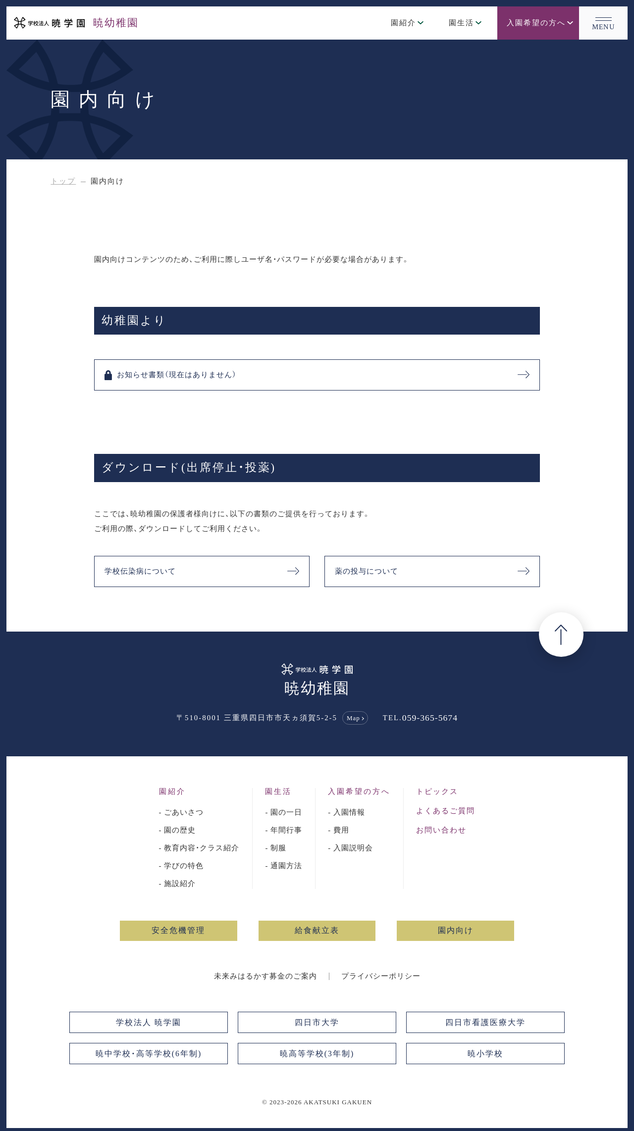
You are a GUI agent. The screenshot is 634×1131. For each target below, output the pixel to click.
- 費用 (338, 830)
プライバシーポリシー (381, 976)
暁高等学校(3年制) (317, 1053)
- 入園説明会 (350, 848)
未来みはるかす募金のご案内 (265, 976)
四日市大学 (317, 1022)
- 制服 (275, 848)
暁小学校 (485, 1053)
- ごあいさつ (181, 812)
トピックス (437, 791)
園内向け (456, 930)
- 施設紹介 (177, 883)
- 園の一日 (283, 812)
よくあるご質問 (445, 811)
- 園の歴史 (177, 830)
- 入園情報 (346, 812)
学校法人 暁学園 (148, 1022)
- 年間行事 (283, 830)
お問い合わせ (441, 830)
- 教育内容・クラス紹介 (199, 848)
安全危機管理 (178, 930)
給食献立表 (317, 930)
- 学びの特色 (181, 865)
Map (353, 718)
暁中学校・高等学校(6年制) (149, 1053)
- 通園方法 (283, 865)
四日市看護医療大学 (485, 1022)
